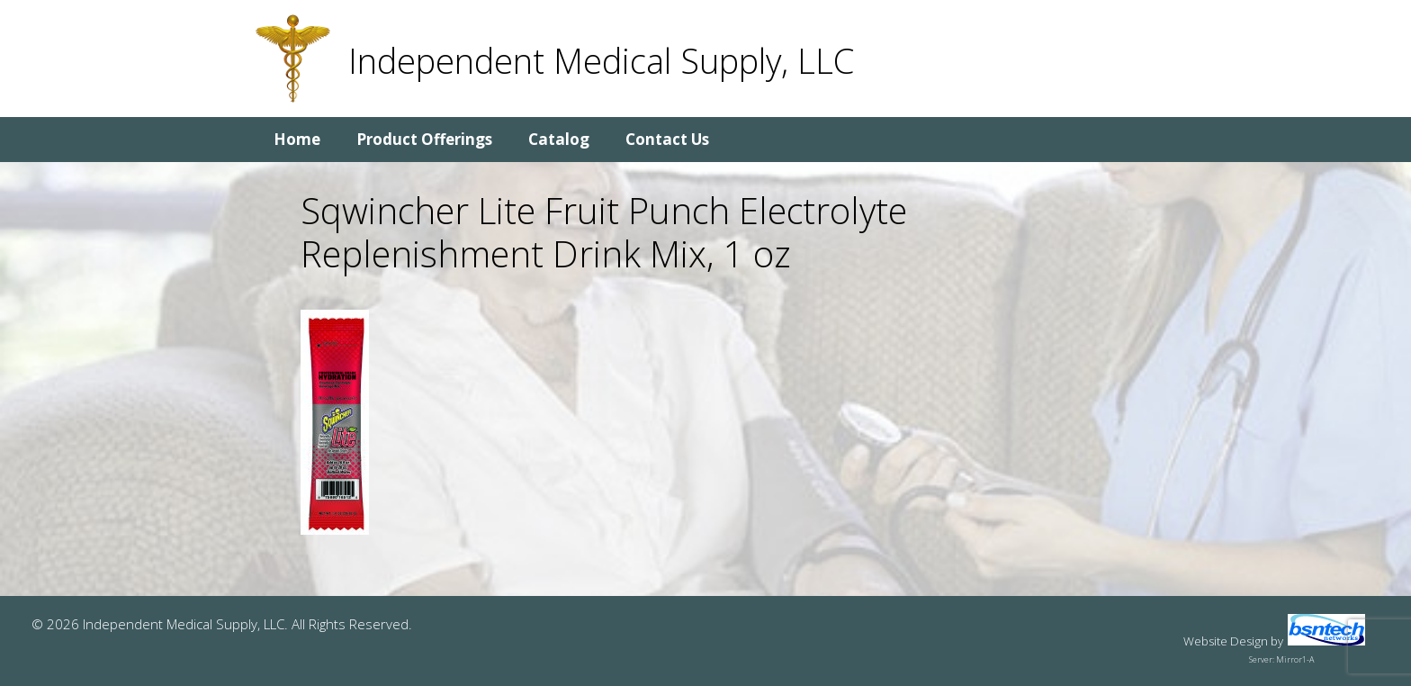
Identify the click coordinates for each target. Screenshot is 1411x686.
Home (297, 139)
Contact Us (667, 139)
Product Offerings (424, 139)
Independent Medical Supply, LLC (601, 60)
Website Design (1225, 641)
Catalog (558, 139)
